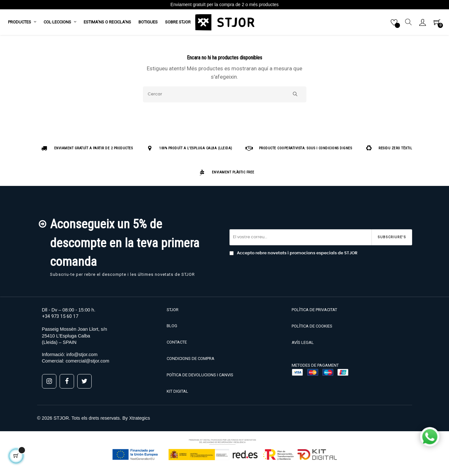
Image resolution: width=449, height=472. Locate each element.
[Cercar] (225, 97)
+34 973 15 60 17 (60, 319)
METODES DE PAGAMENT (315, 367)
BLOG (172, 328)
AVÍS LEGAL (303, 345)
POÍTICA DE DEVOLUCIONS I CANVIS (200, 377)
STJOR (173, 312)
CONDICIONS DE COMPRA (190, 361)
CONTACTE (177, 344)
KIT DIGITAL (177, 393)
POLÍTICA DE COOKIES (312, 328)
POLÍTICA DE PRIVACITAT (314, 312)
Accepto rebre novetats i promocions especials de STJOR (293, 256)
